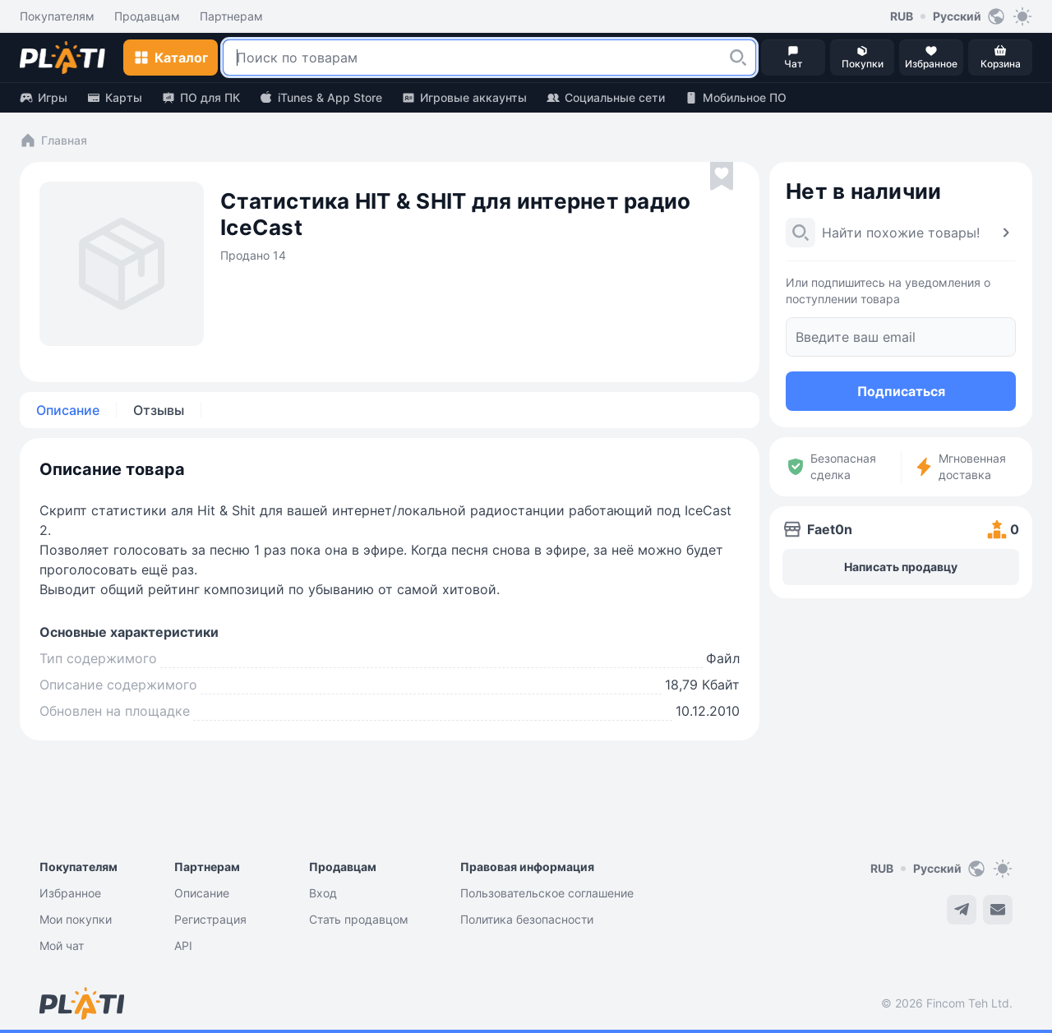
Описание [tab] (67, 410)
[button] (738, 57)
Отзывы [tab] (158, 410)
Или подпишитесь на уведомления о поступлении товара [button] (888, 290)
